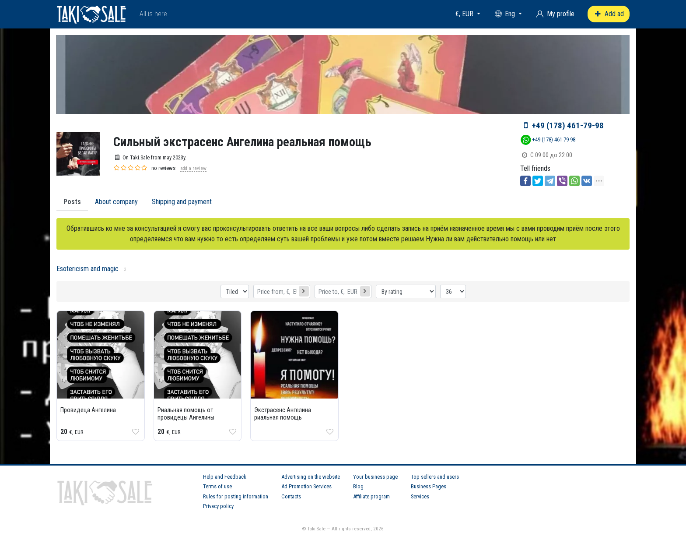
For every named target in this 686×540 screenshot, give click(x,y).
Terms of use (217, 486)
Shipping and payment (182, 202)
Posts (72, 202)
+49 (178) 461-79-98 (568, 125)
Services (420, 496)
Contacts (291, 496)
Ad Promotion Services (306, 486)
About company (116, 202)
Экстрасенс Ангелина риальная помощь (282, 413)
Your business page (375, 476)
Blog (358, 486)
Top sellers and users (435, 476)
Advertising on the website (310, 476)
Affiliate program (371, 496)
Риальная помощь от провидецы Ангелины (186, 413)
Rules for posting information (235, 496)
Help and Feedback (224, 476)
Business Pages (428, 486)
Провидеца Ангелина (88, 410)
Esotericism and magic (87, 269)
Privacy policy (218, 506)
